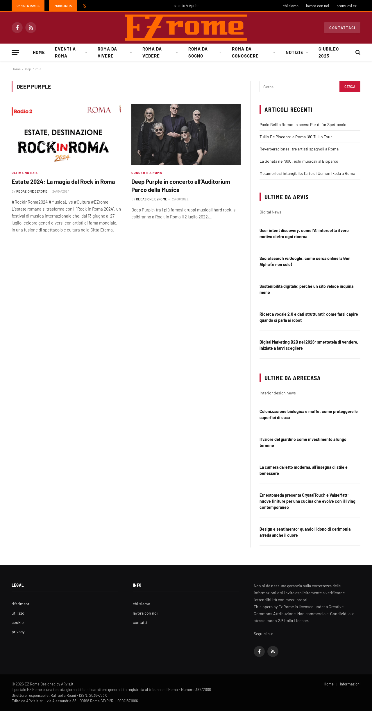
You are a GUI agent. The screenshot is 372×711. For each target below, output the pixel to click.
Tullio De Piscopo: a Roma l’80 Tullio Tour (296, 136)
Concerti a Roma (146, 173)
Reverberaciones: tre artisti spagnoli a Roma (299, 148)
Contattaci (342, 27)
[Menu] (15, 52)
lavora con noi (317, 5)
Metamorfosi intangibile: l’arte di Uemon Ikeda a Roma (307, 173)
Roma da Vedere (152, 52)
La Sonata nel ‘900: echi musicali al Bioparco (299, 161)
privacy (18, 631)
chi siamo (290, 5)
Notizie (294, 52)
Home (39, 52)
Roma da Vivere (107, 52)
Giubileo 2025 (329, 52)
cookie (18, 622)
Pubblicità (63, 6)
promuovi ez (347, 5)
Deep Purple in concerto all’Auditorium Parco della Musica (180, 185)
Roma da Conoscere (245, 52)
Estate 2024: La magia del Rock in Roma (63, 181)
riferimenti (21, 603)
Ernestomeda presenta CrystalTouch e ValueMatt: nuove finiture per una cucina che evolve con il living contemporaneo (307, 501)
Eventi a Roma (65, 52)
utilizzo (18, 613)
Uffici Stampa (28, 6)
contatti (140, 622)
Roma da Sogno (198, 52)
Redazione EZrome (31, 191)
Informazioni (350, 684)
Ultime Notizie (25, 173)
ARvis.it (67, 684)
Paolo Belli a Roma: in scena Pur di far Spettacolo (303, 124)
